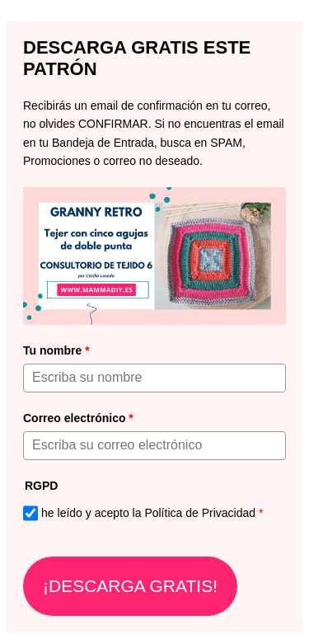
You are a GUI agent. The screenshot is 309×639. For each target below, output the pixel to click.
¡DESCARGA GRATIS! (130, 585)
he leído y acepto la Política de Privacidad (152, 512)
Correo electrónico (78, 418)
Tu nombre (56, 350)
